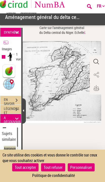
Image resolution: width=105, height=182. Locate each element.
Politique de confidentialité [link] (53, 175)
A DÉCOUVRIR (12, 118)
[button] (9, 83)
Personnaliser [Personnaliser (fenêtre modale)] (81, 167)
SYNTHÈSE (12, 32)
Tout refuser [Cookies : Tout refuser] (53, 167)
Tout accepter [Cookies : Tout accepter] (25, 167)
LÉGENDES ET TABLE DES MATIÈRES (12, 110)
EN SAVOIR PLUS (12, 101)
